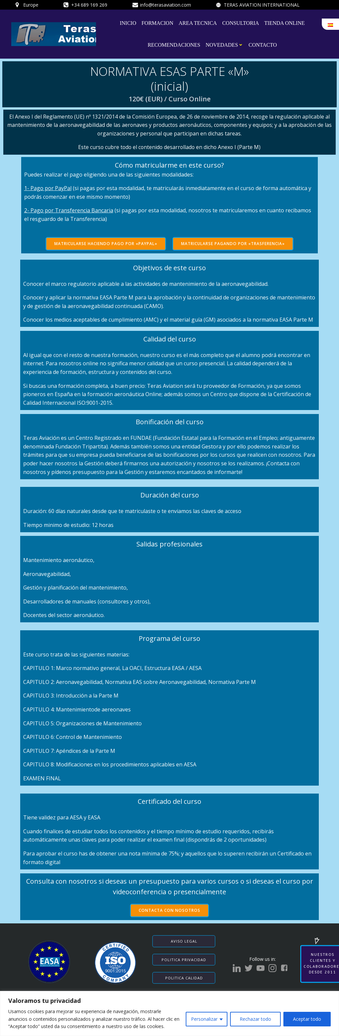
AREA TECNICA (198, 23)
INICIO (128, 23)
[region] (169, 1013)
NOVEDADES (224, 44)
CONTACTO (263, 44)
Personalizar (204, 1019)
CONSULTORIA (240, 23)
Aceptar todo (307, 1019)
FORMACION (157, 23)
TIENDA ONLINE (285, 23)
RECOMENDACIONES (174, 44)
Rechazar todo (255, 1019)
